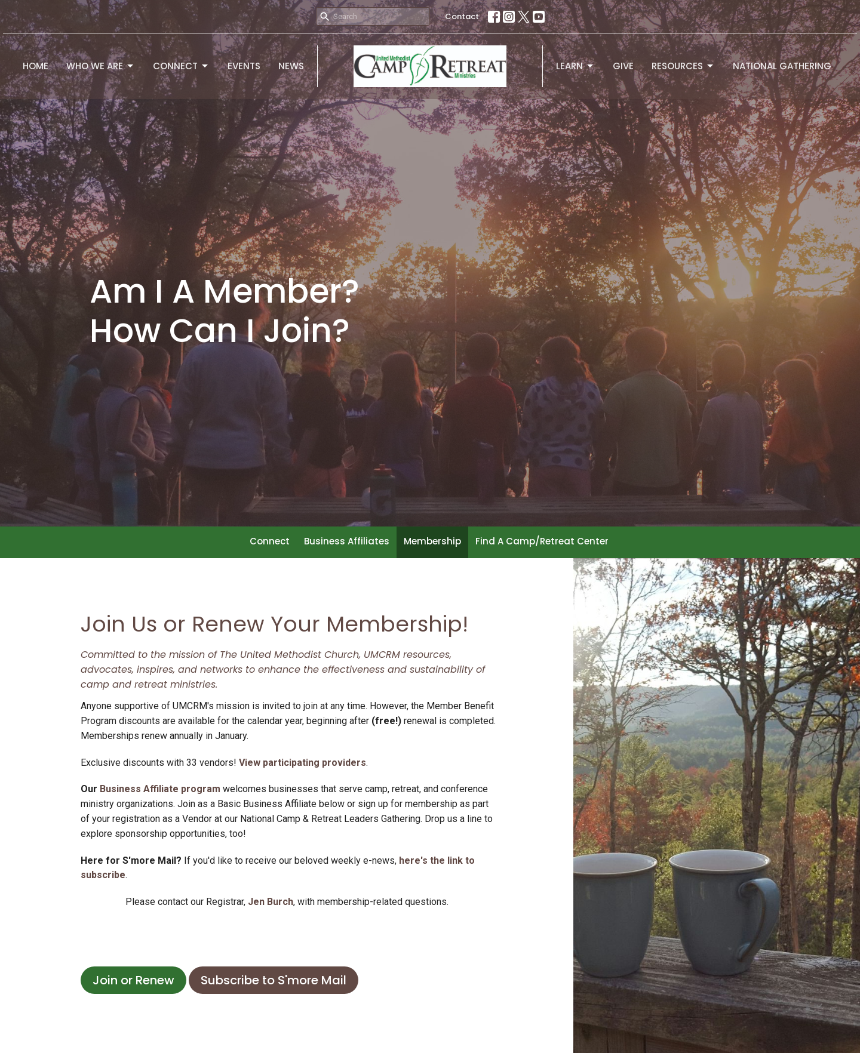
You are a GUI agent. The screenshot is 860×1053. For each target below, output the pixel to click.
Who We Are (100, 66)
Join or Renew (133, 980)
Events (244, 66)
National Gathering (782, 66)
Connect (181, 66)
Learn (575, 66)
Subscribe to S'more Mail (273, 980)
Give (623, 66)
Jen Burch (270, 901)
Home (35, 66)
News (291, 66)
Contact (462, 16)
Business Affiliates (346, 541)
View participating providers (302, 762)
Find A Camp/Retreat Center (542, 541)
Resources (683, 66)
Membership (432, 541)
